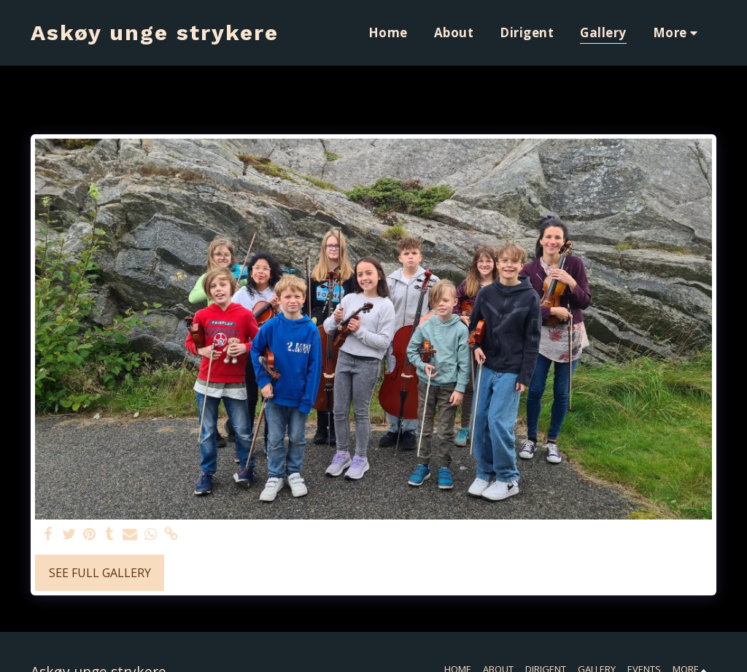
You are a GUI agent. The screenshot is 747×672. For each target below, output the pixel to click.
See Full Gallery (100, 573)
